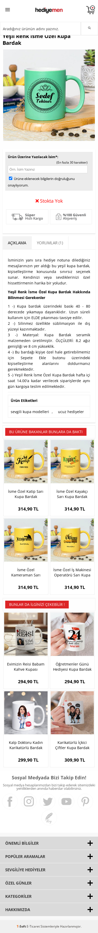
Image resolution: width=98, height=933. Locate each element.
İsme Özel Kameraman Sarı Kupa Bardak (26, 572)
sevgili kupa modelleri (30, 411)
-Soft (22, 926)
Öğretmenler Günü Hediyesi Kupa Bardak (72, 667)
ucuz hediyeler (71, 411)
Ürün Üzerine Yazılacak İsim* (32, 156)
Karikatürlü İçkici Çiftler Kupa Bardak (72, 745)
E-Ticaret (33, 926)
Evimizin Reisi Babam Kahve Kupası (25, 667)
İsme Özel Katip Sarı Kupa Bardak (25, 494)
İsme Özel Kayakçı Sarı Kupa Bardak (72, 494)
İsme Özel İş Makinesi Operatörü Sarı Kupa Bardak (72, 572)
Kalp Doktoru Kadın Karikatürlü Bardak (26, 745)
